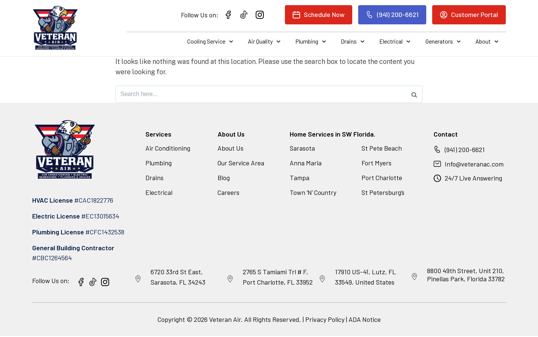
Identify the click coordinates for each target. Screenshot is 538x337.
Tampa (299, 179)
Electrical (394, 41)
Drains (352, 41)
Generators (443, 41)
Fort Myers (376, 164)
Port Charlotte (382, 179)
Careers (229, 193)
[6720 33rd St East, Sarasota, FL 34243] (138, 280)
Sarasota (302, 149)
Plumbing (310, 41)
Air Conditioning (168, 149)
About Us (231, 149)
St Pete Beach (382, 149)
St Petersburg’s (383, 193)
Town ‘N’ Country (314, 193)
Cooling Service (210, 41)
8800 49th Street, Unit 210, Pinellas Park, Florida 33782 (466, 276)
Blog (224, 179)
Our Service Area (242, 164)
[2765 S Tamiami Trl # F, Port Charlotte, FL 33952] (230, 280)
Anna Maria (306, 164)
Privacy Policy (324, 320)
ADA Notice (365, 320)
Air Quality (264, 41)
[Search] (414, 95)
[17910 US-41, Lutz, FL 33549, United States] (322, 280)
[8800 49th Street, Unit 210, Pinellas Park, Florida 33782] (414, 278)
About (486, 41)
